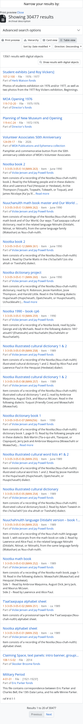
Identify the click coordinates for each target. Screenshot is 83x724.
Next (49, 714)
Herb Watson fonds (24, 80)
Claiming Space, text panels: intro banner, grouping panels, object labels (41, 655)
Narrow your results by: (41, 4)
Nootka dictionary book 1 (22, 416)
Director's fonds (22, 107)
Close (20, 12)
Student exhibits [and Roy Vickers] (28, 72)
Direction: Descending (67, 46)
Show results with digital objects (59, 62)
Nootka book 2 (14, 164)
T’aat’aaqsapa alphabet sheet (24, 601)
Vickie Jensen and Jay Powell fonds (33, 173)
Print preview (10, 40)
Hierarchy (31, 40)
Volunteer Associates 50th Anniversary (32, 137)
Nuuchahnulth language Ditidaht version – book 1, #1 (41, 520)
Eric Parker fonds (22, 683)
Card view (50, 40)
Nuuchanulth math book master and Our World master (41, 203)
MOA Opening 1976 (17, 99)
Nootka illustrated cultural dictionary (30, 489)
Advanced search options (22, 30)
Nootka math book (17, 559)
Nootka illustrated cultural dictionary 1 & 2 (35, 346)
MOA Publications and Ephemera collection (38, 146)
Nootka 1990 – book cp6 (21, 311)
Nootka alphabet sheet (20, 628)
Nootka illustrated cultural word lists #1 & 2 (36, 454)
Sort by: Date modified (36, 46)
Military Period (14, 674)
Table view (67, 40)
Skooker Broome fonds (26, 664)
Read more (42, 193)
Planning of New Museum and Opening (32, 118)
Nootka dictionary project (22, 273)
